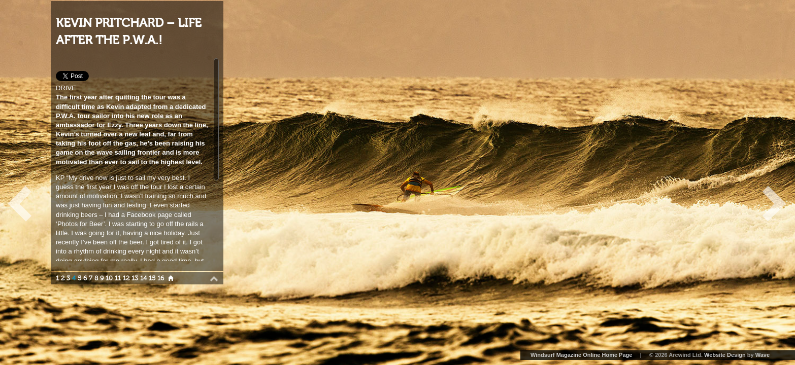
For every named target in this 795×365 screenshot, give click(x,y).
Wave (762, 355)
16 (160, 278)
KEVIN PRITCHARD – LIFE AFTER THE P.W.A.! (129, 31)
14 (143, 278)
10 (109, 278)
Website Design (725, 355)
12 (126, 278)
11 (118, 278)
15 (152, 278)
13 (134, 278)
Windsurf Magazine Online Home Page (581, 355)
